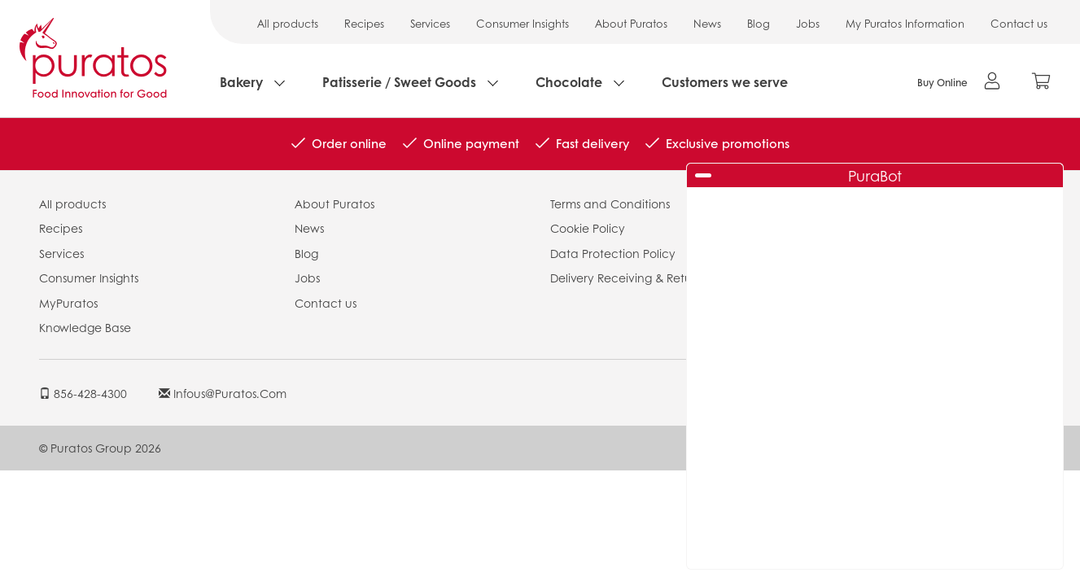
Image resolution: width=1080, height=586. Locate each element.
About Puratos (631, 23)
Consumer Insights (522, 23)
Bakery (241, 81)
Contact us (1018, 23)
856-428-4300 (83, 393)
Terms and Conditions (610, 203)
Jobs (808, 23)
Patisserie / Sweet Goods (399, 81)
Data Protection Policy (613, 253)
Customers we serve (725, 81)
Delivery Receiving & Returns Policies (650, 277)
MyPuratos (68, 303)
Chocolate (569, 81)
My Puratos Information (905, 23)
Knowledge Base (85, 327)
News (707, 23)
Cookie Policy (587, 228)
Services (430, 23)
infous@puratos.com (222, 393)
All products (287, 23)
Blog (758, 23)
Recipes (364, 23)
